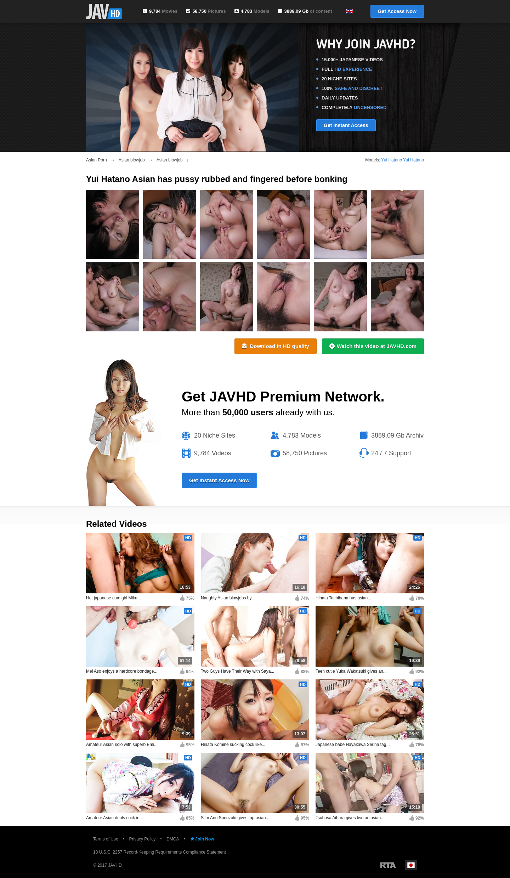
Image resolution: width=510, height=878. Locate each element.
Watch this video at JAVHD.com (372, 346)
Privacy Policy (142, 839)
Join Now (202, 839)
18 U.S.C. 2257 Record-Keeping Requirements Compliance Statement (159, 852)
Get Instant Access (346, 125)
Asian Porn (96, 160)
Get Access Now (397, 11)
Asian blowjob (132, 160)
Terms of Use (105, 839)
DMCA (172, 839)
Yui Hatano (391, 160)
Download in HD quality (275, 346)
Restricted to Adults (388, 865)
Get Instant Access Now (219, 480)
